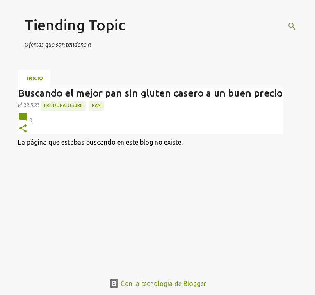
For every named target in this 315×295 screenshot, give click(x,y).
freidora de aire (63, 105)
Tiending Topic (75, 24)
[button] (23, 128)
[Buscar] (292, 26)
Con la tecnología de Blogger (157, 283)
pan (96, 105)
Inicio (35, 78)
